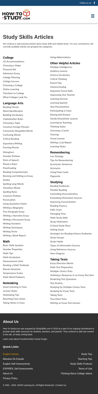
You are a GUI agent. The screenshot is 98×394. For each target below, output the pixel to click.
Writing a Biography (13, 207)
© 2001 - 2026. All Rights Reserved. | (35, 385)
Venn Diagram (57, 253)
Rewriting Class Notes (14, 298)
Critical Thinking (58, 78)
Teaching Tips (85, 359)
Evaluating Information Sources (66, 197)
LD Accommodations (13, 61)
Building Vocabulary (13, 114)
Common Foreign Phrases (16, 126)
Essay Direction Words (61, 263)
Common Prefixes (12, 195)
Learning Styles (58, 146)
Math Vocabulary (11, 257)
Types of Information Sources (65, 245)
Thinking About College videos (76, 373)
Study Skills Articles (28, 37)
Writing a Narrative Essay (16, 215)
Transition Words (11, 187)
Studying (56, 182)
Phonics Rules (10, 164)
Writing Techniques (13, 227)
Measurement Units (13, 261)
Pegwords (55, 176)
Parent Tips (56, 82)
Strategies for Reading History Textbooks (71, 233)
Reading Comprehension (15, 171)
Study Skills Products (81, 364)
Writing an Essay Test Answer (65, 302)
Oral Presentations (59, 106)
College (8, 57)
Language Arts (13, 103)
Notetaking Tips (11, 294)
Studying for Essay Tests (62, 291)
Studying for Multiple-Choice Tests (68, 287)
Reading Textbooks (59, 185)
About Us (8, 373)
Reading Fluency (58, 205)
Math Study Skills (59, 217)
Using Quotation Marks (15, 203)
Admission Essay (11, 73)
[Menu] (93, 16)
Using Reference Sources (63, 249)
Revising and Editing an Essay (18, 175)
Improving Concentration (63, 201)
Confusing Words (12, 134)
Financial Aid (9, 69)
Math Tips (8, 253)
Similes (6, 179)
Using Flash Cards (59, 172)
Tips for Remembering (61, 160)
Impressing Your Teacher (62, 94)
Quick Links (11, 346)
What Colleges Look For (15, 97)
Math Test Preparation (61, 267)
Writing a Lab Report (61, 142)
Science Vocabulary (60, 74)
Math (6, 241)
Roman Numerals (12, 269)
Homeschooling (58, 86)
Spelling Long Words (13, 183)
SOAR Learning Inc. (26, 385)
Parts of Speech (11, 160)
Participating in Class (61, 110)
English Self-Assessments (16, 364)
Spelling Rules (10, 191)
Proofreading (9, 168)
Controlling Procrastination (64, 193)
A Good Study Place (60, 225)
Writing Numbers (12, 223)
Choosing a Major (12, 65)
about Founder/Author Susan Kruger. (25, 339)
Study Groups (57, 237)
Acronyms (55, 168)
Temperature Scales (13, 273)
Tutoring (54, 134)
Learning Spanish (59, 102)
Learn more (8, 339)
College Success (11, 81)
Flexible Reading (58, 189)
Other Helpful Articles (65, 63)
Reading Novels (11, 107)
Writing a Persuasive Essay (16, 219)
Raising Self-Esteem (60, 114)
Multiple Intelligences (61, 67)
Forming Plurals (11, 147)
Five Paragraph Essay (13, 211)
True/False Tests (58, 298)
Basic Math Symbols (13, 245)
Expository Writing (12, 143)
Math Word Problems (14, 277)
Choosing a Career (59, 130)
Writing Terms (10, 231)
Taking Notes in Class (14, 302)
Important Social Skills (61, 90)
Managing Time (58, 213)
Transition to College (13, 93)
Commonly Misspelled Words (18, 130)
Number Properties (13, 249)
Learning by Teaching (61, 122)
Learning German (59, 98)
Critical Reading (11, 138)
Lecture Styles (10, 290)
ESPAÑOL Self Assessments (18, 368)
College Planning (11, 77)
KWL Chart (56, 209)
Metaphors (8, 152)
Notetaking (10, 283)
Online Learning (11, 89)
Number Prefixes (11, 156)
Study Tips (86, 354)
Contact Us (61, 385)
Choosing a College (13, 85)
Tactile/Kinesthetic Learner (64, 118)
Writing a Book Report (14, 235)
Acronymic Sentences (61, 164)
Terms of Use (85, 368)
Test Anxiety (56, 283)
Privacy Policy (10, 378)
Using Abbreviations (60, 57)
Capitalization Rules (13, 118)
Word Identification (13, 110)
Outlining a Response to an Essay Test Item (72, 275)
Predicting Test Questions (63, 279)
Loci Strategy (57, 156)
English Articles (11, 354)
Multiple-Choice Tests (61, 271)
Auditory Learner (59, 71)
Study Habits (56, 241)
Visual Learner (57, 138)
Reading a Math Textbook (16, 265)
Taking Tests (59, 259)
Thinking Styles (58, 126)
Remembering (60, 152)
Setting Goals (57, 229)
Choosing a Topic (11, 122)
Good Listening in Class (15, 286)
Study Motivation (59, 221)
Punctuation (9, 199)
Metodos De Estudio (13, 359)
